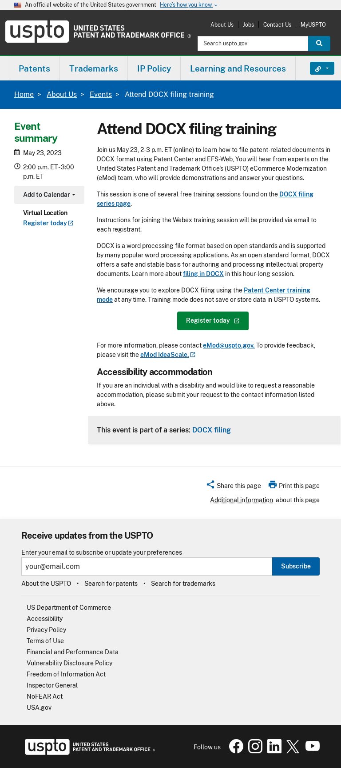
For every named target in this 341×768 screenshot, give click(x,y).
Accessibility (45, 618)
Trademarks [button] (93, 68)
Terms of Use (45, 640)
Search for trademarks (183, 583)
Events (101, 94)
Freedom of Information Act (66, 674)
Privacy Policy (46, 629)
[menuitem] (34, 68)
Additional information (241, 500)
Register (48, 223)
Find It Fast (315, 68)
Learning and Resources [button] (238, 68)
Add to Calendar (48, 195)
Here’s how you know (189, 5)
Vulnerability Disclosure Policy (69, 663)
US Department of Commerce (69, 607)
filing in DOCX (203, 273)
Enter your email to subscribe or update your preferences (101, 552)
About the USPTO (46, 583)
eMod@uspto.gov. (229, 345)
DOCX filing (211, 430)
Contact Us (277, 24)
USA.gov (39, 707)
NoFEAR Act (45, 696)
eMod (168, 354)
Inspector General (52, 685)
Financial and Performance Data (73, 652)
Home (24, 94)
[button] (233, 487)
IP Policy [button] (154, 68)
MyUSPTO (313, 24)
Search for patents (111, 583)
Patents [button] (34, 68)
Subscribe (296, 566)
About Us (222, 24)
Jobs (248, 24)
